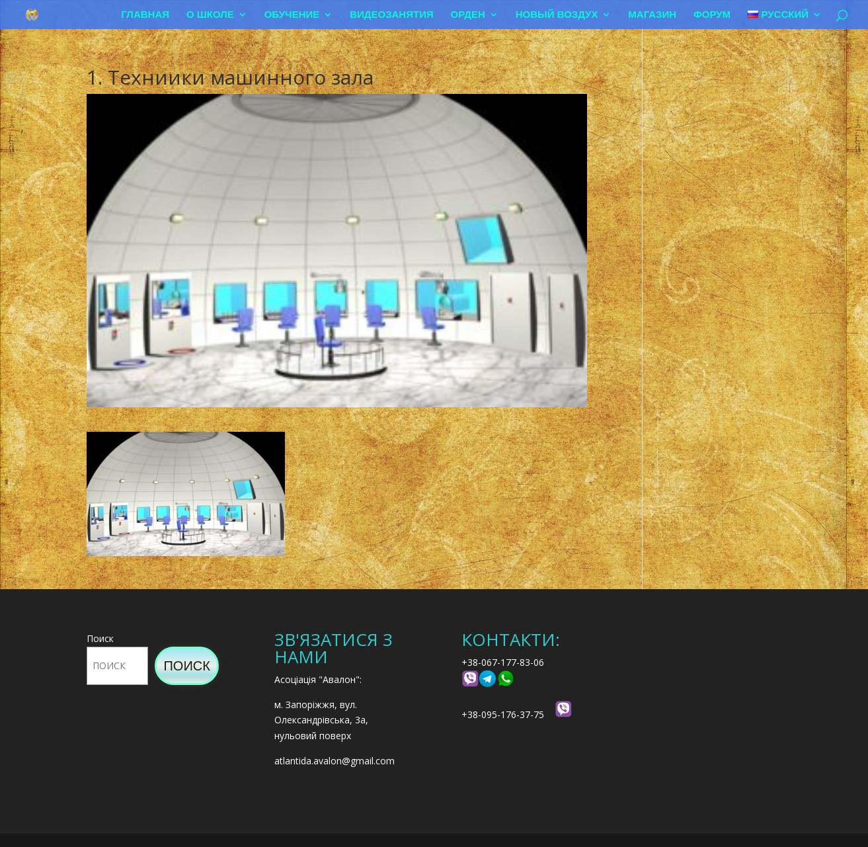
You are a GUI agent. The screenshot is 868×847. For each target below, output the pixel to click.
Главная (145, 15)
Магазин (652, 15)
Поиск (100, 638)
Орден (468, 15)
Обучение (292, 15)
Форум (711, 15)
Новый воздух (557, 15)
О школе (210, 15)
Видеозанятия (392, 15)
